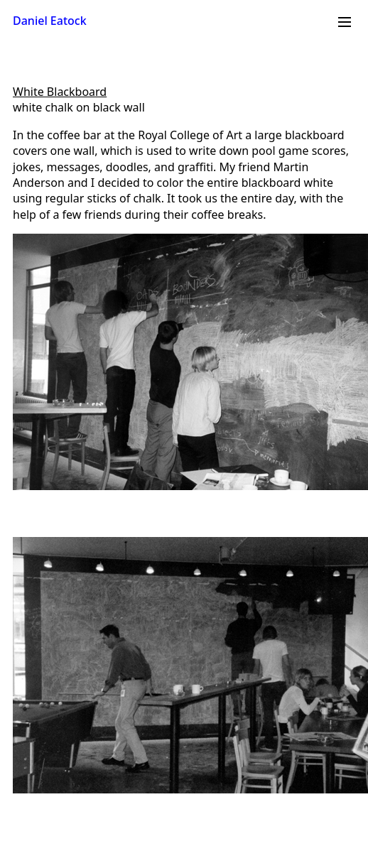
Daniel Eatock (50, 20)
